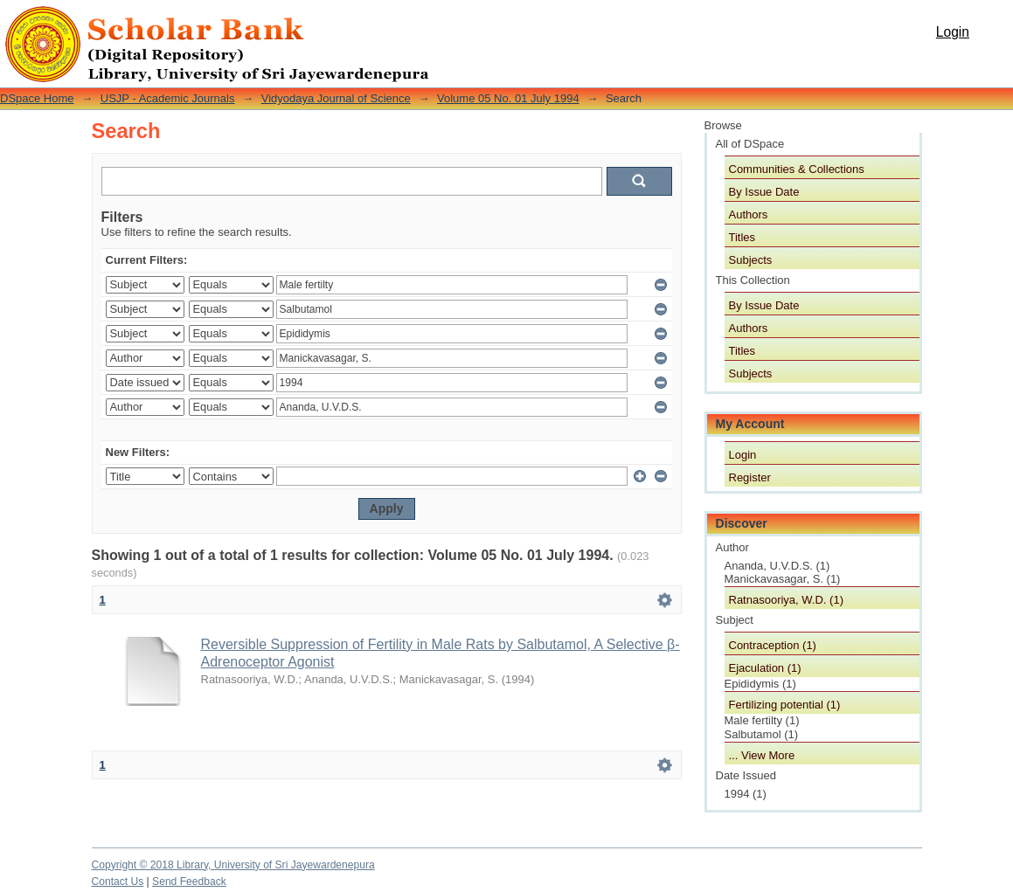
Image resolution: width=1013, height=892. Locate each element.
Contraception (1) (772, 645)
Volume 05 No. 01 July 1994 (508, 98)
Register (750, 477)
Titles (742, 237)
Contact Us (118, 881)
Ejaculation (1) (765, 667)
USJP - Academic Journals (168, 98)
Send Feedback (189, 881)
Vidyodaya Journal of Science (336, 98)
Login (952, 31)
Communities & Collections (796, 169)
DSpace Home (37, 98)
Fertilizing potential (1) (785, 704)
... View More (762, 755)
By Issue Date (764, 191)
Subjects (751, 259)
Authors (748, 214)
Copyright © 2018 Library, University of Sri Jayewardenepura (233, 865)
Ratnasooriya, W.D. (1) (786, 599)
